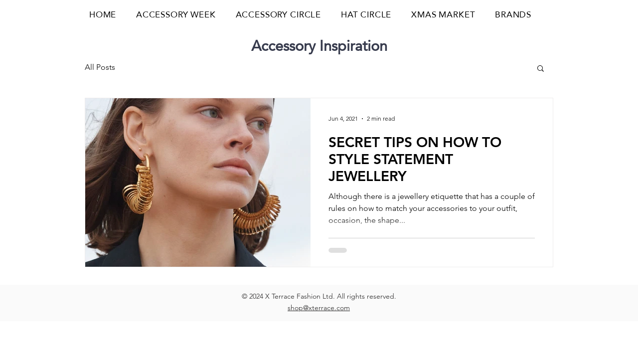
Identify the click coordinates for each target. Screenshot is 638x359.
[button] (550, 14)
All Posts (100, 67)
